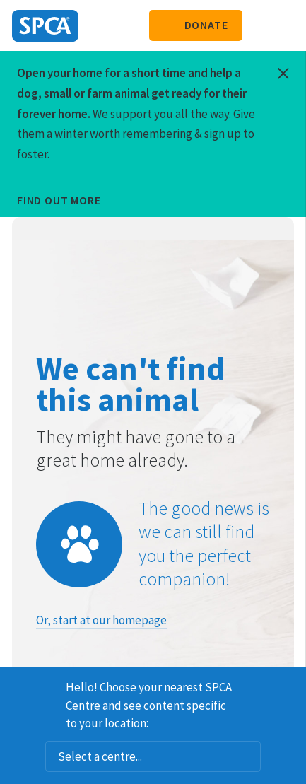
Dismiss (289, 685)
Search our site (260, 25)
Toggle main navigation (283, 25)
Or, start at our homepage (101, 620)
